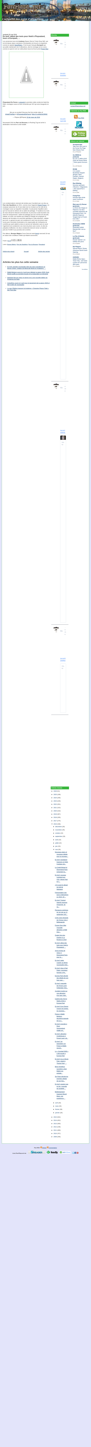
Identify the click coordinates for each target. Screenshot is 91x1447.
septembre (59, 836)
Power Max (44, 49)
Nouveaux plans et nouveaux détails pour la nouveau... (61, 854)
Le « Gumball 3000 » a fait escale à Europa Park (61, 1054)
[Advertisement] (45, 26)
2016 (55, 824)
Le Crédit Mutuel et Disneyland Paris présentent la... (61, 870)
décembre (58, 826)
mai (56, 849)
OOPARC (76, 257)
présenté (22, 102)
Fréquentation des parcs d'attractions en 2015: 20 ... (61, 895)
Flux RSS (79, 118)
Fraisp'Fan (76, 195)
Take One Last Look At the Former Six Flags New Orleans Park (80, 148)
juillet (57, 843)
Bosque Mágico (11, 244)
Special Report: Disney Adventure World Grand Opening (80, 250)
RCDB (75, 169)
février (57, 1109)
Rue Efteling (77, 183)
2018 (55, 817)
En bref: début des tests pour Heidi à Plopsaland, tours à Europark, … (24, 37)
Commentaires (52, 1147)
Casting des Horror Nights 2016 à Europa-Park (61, 1001)
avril (56, 1103)
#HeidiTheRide (10, 114)
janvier (57, 1113)
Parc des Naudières (22, 244)
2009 (55, 1137)
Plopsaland (42, 244)
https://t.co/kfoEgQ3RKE (39, 114)
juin (56, 846)
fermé (37, 233)
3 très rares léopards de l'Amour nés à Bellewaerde (61, 920)
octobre (58, 833)
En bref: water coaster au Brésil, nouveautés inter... (61, 963)
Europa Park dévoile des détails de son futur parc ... (61, 978)
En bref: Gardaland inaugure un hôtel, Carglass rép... (61, 862)
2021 (55, 807)
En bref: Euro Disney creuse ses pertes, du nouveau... (61, 1009)
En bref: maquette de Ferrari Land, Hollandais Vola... (61, 986)
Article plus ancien (44, 251)
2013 (55, 1123)
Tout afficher (85, 269)
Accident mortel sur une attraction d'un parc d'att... (61, 993)
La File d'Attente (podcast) (78, 237)
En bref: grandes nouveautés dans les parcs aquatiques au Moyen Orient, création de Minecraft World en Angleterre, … (26, 267)
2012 (55, 1127)
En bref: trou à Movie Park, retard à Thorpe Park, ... (61, 1061)
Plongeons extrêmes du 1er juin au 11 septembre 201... (61, 912)
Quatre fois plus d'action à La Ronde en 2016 (61, 937)
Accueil (26, 251)
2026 (55, 791)
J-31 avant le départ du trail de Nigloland (61, 887)
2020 (55, 811)
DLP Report (77, 246)
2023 (55, 801)
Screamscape (77, 144)
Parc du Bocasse (33, 244)
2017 (55, 821)
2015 (55, 1117)
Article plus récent (8, 251)
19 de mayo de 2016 (33, 117)
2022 (55, 804)
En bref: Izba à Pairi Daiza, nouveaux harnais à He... (61, 970)
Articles (43, 1147)
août (57, 840)
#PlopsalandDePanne (24, 114)
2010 (55, 1133)
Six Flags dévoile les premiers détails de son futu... (61, 1079)
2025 (55, 794)
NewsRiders (18, 45)
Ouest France (42, 205)
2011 (55, 1130)
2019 (55, 814)
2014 (55, 1120)
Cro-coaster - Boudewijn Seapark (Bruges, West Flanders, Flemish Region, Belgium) (79, 174)
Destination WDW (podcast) (79, 224)
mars (57, 1106)
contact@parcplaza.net (77, 106)
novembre (58, 830)
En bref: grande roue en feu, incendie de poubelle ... (61, 1086)
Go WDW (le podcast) (77, 156)
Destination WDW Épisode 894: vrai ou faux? (79, 229)
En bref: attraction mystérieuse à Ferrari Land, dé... (61, 1036)
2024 (55, 798)
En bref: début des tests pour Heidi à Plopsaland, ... (61, 945)
